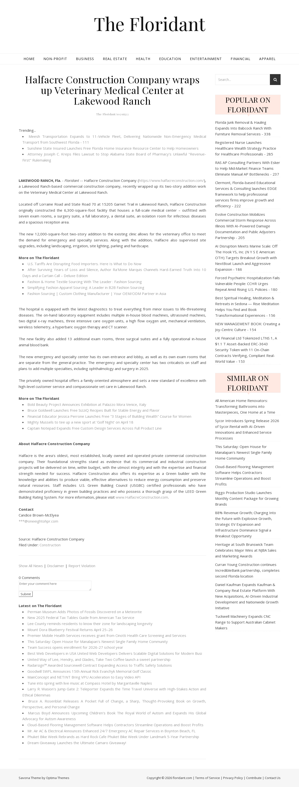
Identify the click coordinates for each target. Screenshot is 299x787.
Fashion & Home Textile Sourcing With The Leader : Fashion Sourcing (84, 281)
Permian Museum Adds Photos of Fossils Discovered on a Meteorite (84, 611)
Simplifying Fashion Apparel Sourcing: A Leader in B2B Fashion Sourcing (85, 287)
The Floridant (149, 24)
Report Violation (81, 565)
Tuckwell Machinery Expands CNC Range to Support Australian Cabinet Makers (245, 622)
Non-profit (55, 58)
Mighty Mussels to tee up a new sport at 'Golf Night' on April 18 (80, 422)
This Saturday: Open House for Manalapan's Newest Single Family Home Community (97, 641)
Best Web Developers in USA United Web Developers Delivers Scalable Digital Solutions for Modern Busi (114, 653)
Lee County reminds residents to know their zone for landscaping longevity (90, 623)
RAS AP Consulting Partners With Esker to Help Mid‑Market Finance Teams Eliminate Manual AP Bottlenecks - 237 (247, 168)
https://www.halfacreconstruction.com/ (171, 180)
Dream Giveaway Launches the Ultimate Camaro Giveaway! (76, 742)
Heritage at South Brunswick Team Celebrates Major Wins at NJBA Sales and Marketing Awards (245, 550)
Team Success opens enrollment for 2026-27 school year (75, 647)
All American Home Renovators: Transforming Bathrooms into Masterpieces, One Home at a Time (245, 406)
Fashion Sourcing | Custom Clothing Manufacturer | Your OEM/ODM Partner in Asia (96, 293)
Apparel (267, 58)
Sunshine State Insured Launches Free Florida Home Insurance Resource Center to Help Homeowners (113, 148)
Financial (241, 58)
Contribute (254, 778)
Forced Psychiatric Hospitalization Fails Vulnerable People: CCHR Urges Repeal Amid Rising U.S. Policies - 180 (247, 283)
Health (143, 58)
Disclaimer (55, 565)
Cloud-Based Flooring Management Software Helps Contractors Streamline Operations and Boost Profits (115, 724)
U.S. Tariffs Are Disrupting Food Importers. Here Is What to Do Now (84, 263)
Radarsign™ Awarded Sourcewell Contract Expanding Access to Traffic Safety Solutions (99, 665)
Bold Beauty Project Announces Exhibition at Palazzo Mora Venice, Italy (86, 404)
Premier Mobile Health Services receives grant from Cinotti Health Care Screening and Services (106, 635)
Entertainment (206, 58)
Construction (50, 544)
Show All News (31, 565)
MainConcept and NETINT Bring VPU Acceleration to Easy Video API (84, 677)
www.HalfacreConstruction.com (142, 497)
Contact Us (273, 778)
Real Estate (115, 58)
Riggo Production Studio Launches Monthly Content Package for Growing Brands (247, 498)
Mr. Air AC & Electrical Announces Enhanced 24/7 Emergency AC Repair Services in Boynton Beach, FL (111, 730)
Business (85, 58)
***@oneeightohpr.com (38, 521)
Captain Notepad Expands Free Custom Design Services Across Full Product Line (94, 428)
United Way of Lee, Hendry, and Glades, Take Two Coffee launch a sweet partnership (98, 659)
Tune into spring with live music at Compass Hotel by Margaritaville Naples (89, 683)
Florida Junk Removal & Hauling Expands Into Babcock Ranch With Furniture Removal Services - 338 (243, 128)
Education (170, 58)
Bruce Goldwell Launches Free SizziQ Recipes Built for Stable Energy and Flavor (93, 410)
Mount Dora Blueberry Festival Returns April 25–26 (70, 629)
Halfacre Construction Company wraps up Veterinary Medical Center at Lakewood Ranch (112, 90)
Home (29, 58)
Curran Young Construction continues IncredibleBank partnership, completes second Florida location (247, 570)
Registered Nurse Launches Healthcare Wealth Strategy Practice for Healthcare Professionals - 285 (245, 148)
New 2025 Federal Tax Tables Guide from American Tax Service (80, 617)
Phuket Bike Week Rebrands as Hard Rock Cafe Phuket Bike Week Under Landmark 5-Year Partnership (113, 736)
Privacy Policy (233, 778)
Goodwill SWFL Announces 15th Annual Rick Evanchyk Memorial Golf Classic (89, 671)
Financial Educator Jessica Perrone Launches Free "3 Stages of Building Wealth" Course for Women (109, 416)
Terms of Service (207, 778)
